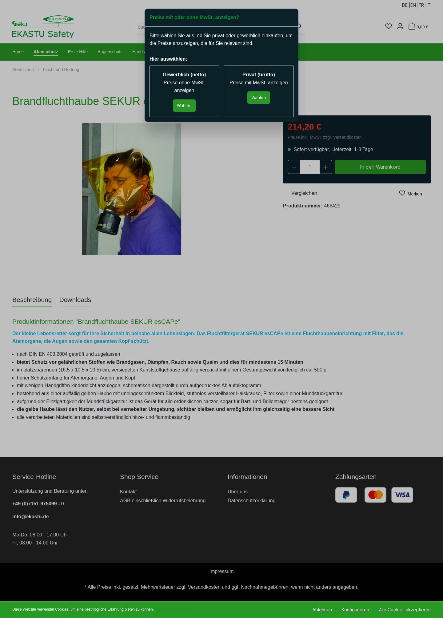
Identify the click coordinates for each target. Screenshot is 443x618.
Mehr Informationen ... (173, 609)
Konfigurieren (355, 609)
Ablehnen (322, 609)
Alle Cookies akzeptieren (405, 609)
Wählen (184, 105)
